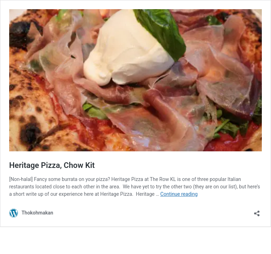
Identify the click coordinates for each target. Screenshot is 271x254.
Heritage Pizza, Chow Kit (52, 165)
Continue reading (179, 194)
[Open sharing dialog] (257, 211)
